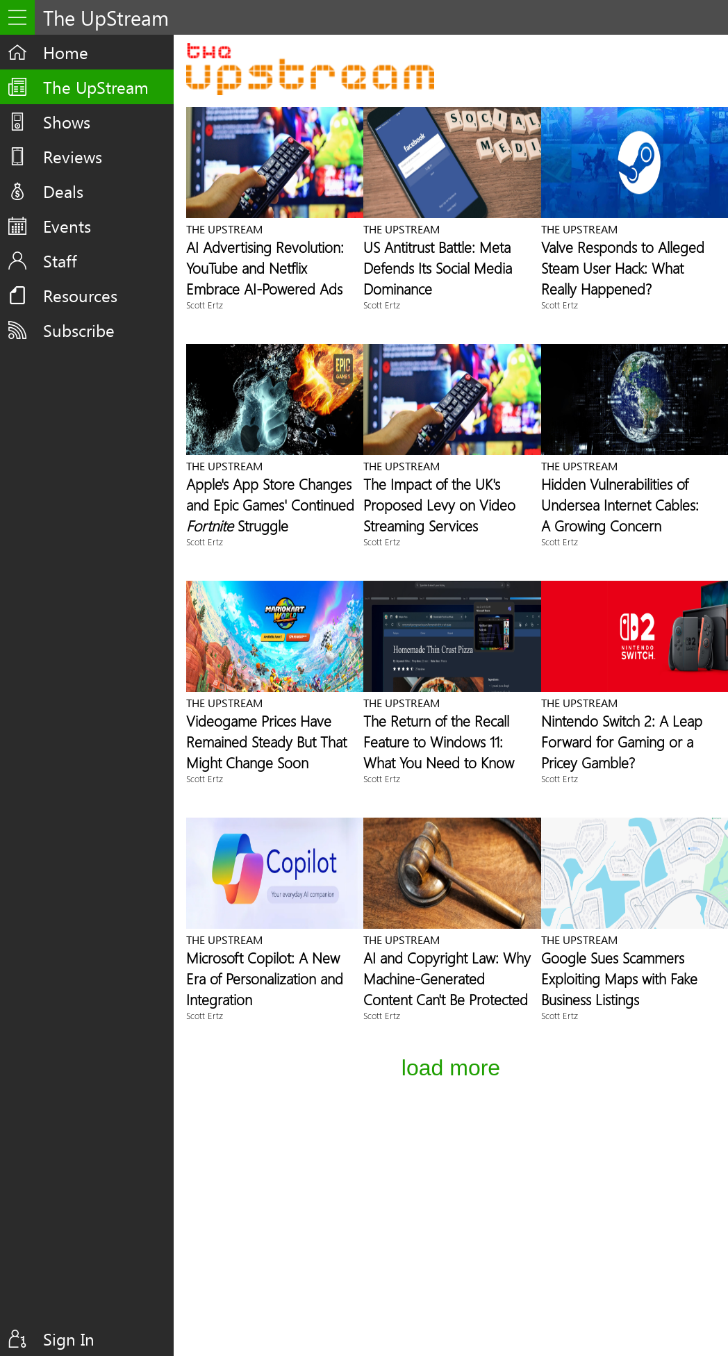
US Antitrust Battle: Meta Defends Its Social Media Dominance (437, 267)
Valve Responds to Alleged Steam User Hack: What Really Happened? (622, 267)
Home (65, 52)
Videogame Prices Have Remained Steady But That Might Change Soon (266, 741)
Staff (60, 260)
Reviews (72, 156)
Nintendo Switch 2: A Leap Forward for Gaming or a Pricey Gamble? (621, 741)
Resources (80, 295)
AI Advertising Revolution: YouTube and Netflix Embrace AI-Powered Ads (265, 267)
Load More (451, 1067)
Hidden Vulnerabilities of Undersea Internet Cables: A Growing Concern (620, 504)
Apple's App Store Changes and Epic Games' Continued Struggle (270, 504)
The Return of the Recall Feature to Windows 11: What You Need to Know (438, 741)
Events (67, 226)
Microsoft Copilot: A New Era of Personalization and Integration (264, 978)
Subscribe (79, 330)
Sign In (68, 1339)
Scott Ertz (204, 305)
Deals (63, 191)
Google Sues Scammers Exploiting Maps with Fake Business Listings (619, 978)
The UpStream (96, 87)
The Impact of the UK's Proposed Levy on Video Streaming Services (439, 504)
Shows (66, 121)
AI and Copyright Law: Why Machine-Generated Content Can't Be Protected (447, 978)
